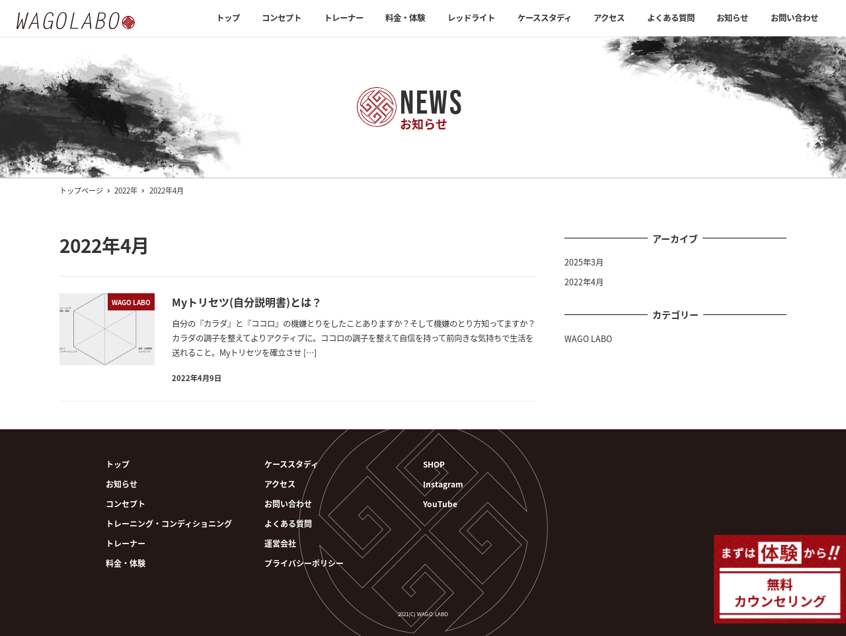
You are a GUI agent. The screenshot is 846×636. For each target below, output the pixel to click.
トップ (118, 464)
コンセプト (125, 503)
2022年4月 (583, 282)
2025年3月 (583, 262)
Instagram (443, 483)
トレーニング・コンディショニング (169, 523)
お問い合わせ (288, 503)
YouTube (440, 503)
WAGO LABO (588, 339)
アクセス (279, 483)
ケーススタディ (291, 464)
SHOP (434, 464)
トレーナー (125, 543)
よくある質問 (288, 523)
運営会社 (280, 543)
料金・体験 (125, 563)
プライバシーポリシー (304, 563)
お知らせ (121, 483)
